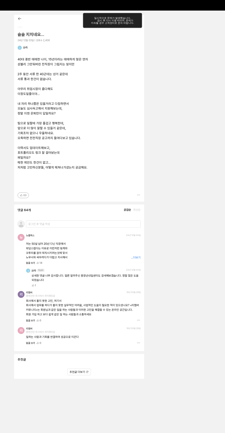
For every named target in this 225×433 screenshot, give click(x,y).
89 (23, 195)
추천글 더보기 (79, 372)
